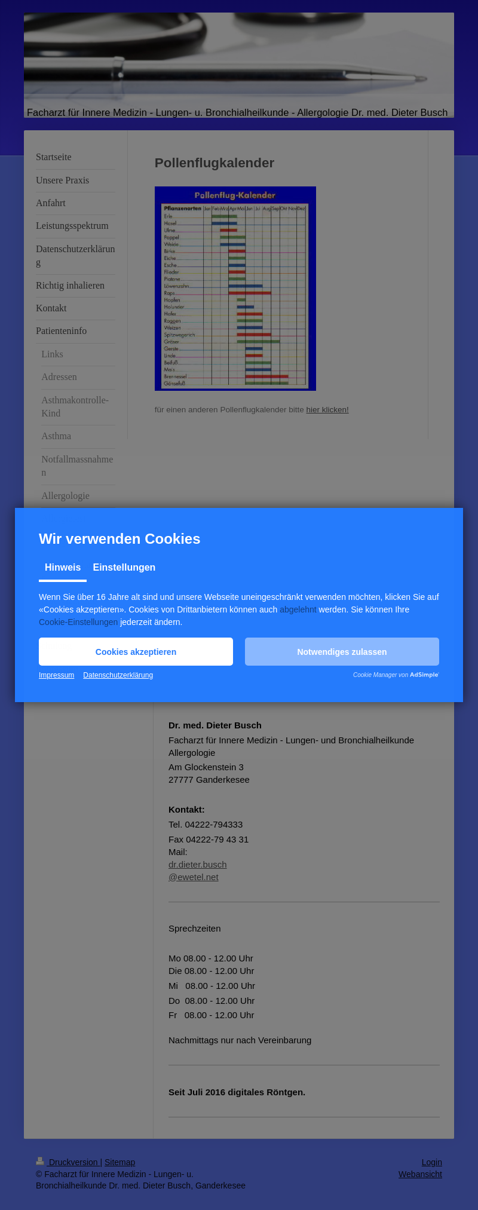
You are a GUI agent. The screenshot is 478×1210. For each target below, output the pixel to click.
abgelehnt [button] (298, 609)
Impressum (56, 675)
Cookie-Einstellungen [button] (78, 622)
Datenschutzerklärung (118, 675)
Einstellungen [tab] (124, 567)
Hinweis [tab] (63, 567)
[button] (136, 652)
